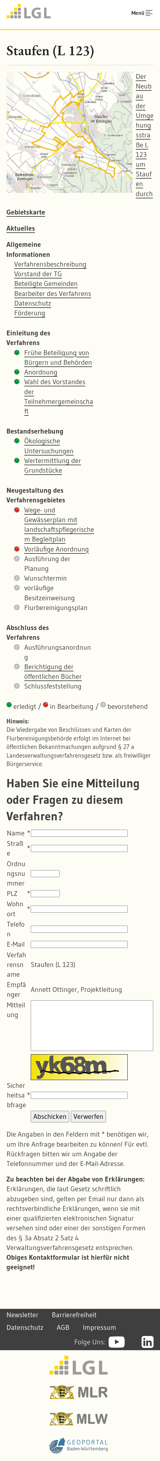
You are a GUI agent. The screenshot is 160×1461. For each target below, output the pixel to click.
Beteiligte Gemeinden (46, 283)
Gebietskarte (25, 212)
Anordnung (41, 372)
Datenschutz (32, 303)
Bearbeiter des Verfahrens (52, 293)
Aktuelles (20, 228)
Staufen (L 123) (50, 50)
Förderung (29, 313)
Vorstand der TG (38, 273)
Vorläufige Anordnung (56, 549)
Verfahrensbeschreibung (50, 264)
